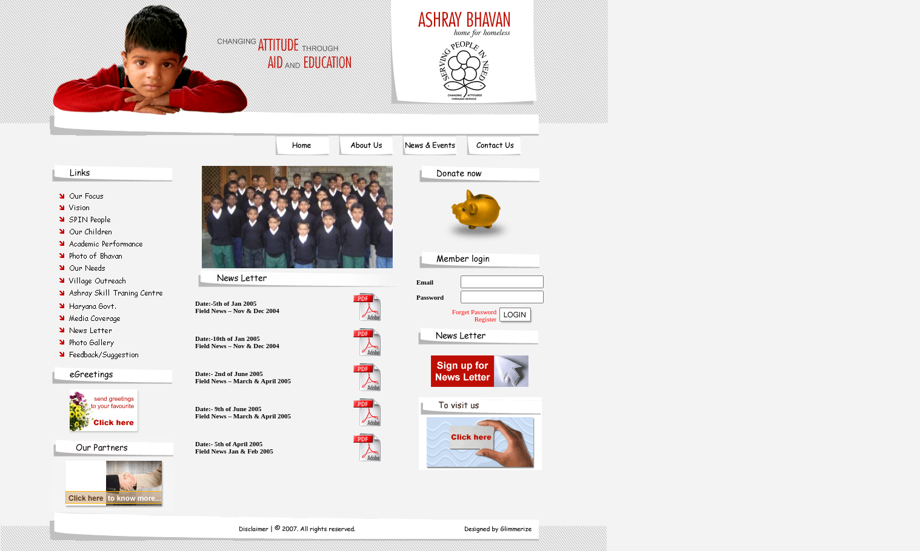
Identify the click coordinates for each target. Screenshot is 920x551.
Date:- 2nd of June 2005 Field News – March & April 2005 (243, 377)
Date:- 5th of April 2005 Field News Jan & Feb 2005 (234, 447)
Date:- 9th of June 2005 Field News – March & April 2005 (243, 412)
